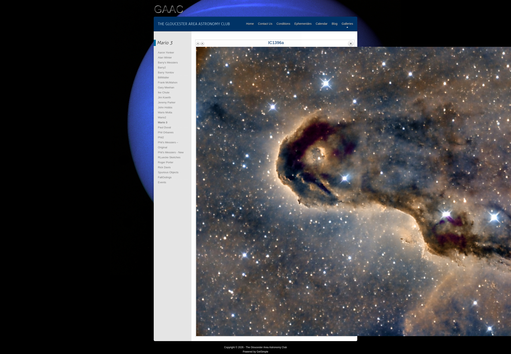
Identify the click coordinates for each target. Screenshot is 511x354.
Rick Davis (164, 167)
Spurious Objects (168, 172)
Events (162, 182)
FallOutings (165, 177)
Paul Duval (164, 127)
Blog (335, 23)
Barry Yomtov (166, 72)
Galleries (347, 23)
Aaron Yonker (166, 52)
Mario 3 (162, 122)
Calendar (322, 23)
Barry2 (162, 67)
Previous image (198, 43)
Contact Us (265, 23)
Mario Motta (165, 112)
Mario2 (162, 117)
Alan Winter (165, 57)
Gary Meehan (166, 87)
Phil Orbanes (165, 132)
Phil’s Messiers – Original (168, 145)
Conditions (283, 23)
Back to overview (351, 44)
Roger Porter (165, 162)
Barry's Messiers (168, 62)
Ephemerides (303, 23)
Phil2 (161, 137)
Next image (202, 43)
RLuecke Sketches (169, 157)
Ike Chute (164, 92)
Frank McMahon (167, 82)
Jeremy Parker (167, 102)
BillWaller (163, 77)
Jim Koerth (164, 97)
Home (250, 23)
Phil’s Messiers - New (171, 152)
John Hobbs (165, 107)
